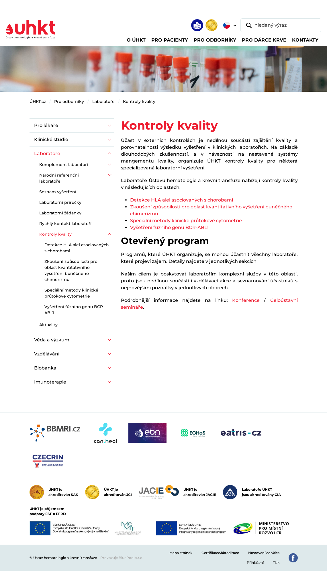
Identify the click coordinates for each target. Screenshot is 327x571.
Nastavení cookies (263, 553)
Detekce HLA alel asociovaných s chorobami (181, 200)
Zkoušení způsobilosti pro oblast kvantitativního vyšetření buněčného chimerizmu (70, 270)
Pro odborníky (69, 101)
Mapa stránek (180, 553)
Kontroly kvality (139, 101)
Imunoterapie (50, 382)
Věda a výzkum (51, 340)
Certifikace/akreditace (220, 553)
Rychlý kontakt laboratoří (65, 223)
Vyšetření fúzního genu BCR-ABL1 (169, 227)
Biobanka (45, 368)
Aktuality (48, 324)
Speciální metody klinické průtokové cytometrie (186, 220)
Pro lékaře (46, 125)
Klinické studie (51, 139)
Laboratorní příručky (60, 202)
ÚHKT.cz (38, 101)
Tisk (276, 562)
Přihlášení (255, 562)
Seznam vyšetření (57, 191)
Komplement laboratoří (63, 164)
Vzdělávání (46, 354)
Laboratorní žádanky (60, 213)
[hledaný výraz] (280, 25)
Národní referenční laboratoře (59, 178)
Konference (246, 300)
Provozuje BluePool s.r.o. (121, 558)
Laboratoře (103, 101)
